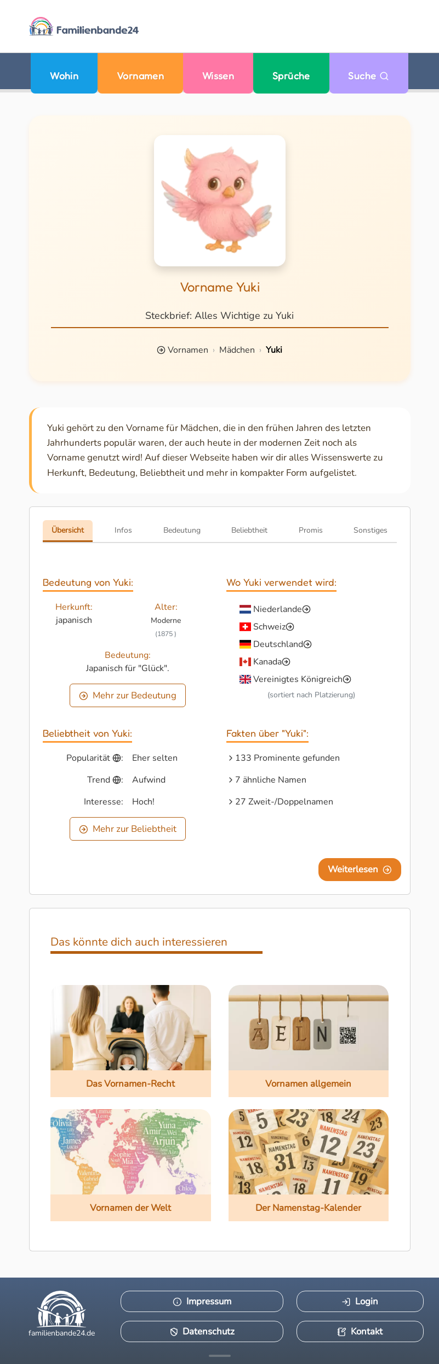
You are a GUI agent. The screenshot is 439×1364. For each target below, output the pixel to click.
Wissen (218, 75)
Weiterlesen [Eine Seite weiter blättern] (360, 869)
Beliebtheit (249, 530)
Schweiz (269, 627)
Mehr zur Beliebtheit (127, 829)
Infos (123, 530)
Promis (311, 530)
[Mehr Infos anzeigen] (219, 1356)
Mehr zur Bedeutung (127, 695)
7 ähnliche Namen (270, 780)
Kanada (267, 662)
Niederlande (277, 609)
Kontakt (360, 1331)
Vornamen (140, 75)
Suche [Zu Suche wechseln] (368, 75)
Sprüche (291, 75)
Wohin (64, 75)
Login (359, 1301)
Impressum (202, 1301)
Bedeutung (182, 530)
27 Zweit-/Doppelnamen (284, 802)
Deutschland (278, 644)
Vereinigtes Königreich (298, 679)
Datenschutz (202, 1331)
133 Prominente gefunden (287, 758)
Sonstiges (370, 530)
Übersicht (68, 530)
